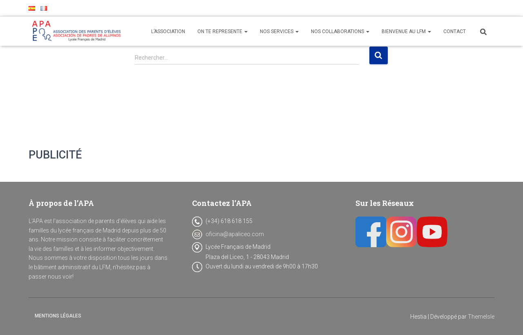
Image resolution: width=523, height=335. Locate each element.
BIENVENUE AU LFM (406, 31)
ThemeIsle (481, 316)
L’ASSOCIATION (168, 31)
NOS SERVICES (279, 31)
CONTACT (454, 31)
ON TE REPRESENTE (222, 31)
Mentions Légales (58, 316)
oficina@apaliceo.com (235, 234)
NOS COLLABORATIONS (340, 31)
